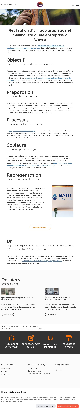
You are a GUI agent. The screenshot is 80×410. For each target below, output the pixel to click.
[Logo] (40, 4)
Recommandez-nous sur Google (39, 374)
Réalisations (5, 375)
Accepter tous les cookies (67, 406)
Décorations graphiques (29, 326)
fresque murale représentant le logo (22, 131)
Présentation (6, 369)
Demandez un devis (40, 227)
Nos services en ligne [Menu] (37, 364)
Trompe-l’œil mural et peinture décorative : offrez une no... (57, 298)
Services (4, 372)
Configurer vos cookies (45, 406)
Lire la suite (7, 314)
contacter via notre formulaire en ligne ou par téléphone (42, 261)
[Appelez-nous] (72, 5)
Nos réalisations (15, 326)
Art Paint (5, 326)
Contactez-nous (33, 368)
